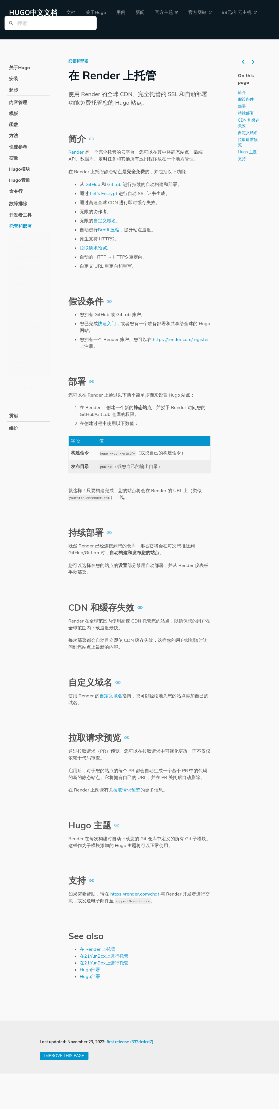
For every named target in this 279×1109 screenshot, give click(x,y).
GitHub (92, 184)
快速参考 (18, 147)
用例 (120, 12)
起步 (13, 90)
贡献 (13, 415)
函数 (13, 124)
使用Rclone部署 (25, 257)
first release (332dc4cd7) (130, 1041)
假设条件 (246, 99)
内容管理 (18, 102)
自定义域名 (104, 220)
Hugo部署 (20, 246)
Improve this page (64, 1055)
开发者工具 (20, 215)
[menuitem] (70, 12)
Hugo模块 (19, 169)
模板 (13, 113)
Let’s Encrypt (103, 193)
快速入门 (107, 323)
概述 (15, 236)
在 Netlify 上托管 (26, 326)
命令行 (16, 191)
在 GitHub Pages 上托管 (29, 312)
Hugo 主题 (247, 151)
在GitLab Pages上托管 (29, 391)
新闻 (140, 12)
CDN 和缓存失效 (248, 122)
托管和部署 (20, 226)
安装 (13, 78)
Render (76, 152)
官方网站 (200, 12)
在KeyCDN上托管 (27, 405)
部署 (242, 106)
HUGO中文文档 (33, 12)
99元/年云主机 (239, 12)
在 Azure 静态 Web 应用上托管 (28, 280)
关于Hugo (96, 12)
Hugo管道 (19, 180)
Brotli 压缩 (108, 229)
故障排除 (18, 203)
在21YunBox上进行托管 (28, 349)
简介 (242, 92)
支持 (242, 158)
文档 (70, 12)
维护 (13, 428)
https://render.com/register (181, 339)
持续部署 (246, 113)
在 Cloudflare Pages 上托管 (29, 296)
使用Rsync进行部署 (28, 267)
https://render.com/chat (134, 894)
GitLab (114, 184)
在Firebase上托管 (27, 378)
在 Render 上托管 (27, 336)
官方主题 (166, 12)
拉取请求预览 (93, 248)
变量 (13, 158)
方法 (13, 135)
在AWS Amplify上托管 (29, 365)
